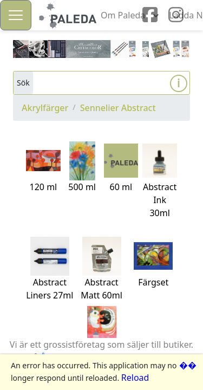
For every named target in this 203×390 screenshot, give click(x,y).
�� (188, 365)
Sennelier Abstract (118, 108)
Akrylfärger (45, 108)
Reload (135, 378)
